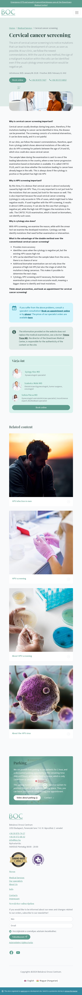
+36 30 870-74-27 (17, 833)
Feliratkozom (19, 937)
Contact (49, 797)
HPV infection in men (22, 501)
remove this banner (71, 991)
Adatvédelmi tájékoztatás (21, 942)
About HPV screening (22, 656)
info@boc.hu (15, 840)
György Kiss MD (32, 371)
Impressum (14, 898)
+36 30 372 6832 (58, 80)
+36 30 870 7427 (37, 80)
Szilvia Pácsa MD (29, 395)
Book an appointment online (56, 311)
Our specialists (16, 881)
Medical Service (25, 28)
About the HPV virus (21, 733)
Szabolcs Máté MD (33, 383)
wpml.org (24, 991)
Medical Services (16, 877)
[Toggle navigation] (77, 12)
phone (28, 314)
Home (12, 28)
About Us (13, 884)
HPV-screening (19, 578)
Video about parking (27, 797)
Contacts (13, 895)
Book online (17, 80)
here (30, 317)
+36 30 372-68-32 (17, 836)
